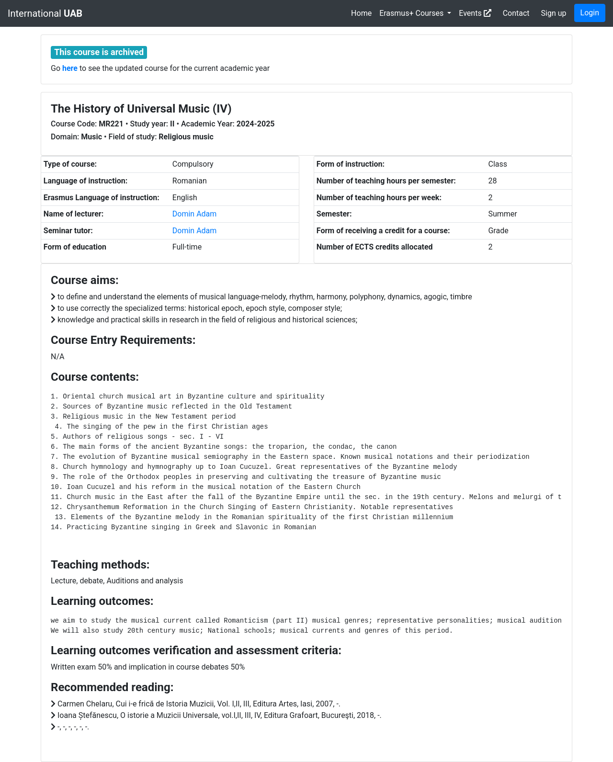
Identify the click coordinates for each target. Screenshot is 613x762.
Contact (516, 13)
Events (475, 13)
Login (589, 12)
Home (361, 13)
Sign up (554, 13)
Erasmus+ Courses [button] (412, 13)
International (45, 13)
